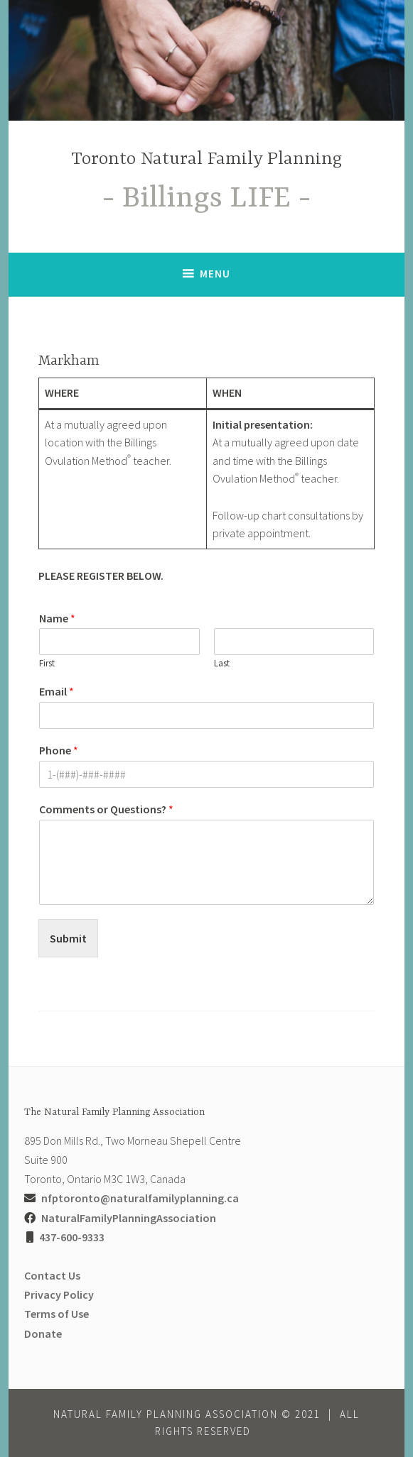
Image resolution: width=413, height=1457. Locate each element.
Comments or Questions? (106, 809)
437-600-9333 (71, 1237)
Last (222, 663)
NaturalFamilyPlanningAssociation (128, 1218)
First (47, 663)
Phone (58, 750)
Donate (43, 1333)
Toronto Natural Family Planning (206, 159)
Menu (215, 273)
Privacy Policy (59, 1294)
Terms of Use (56, 1314)
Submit (68, 938)
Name (57, 618)
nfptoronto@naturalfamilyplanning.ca (140, 1198)
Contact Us (52, 1275)
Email (56, 691)
